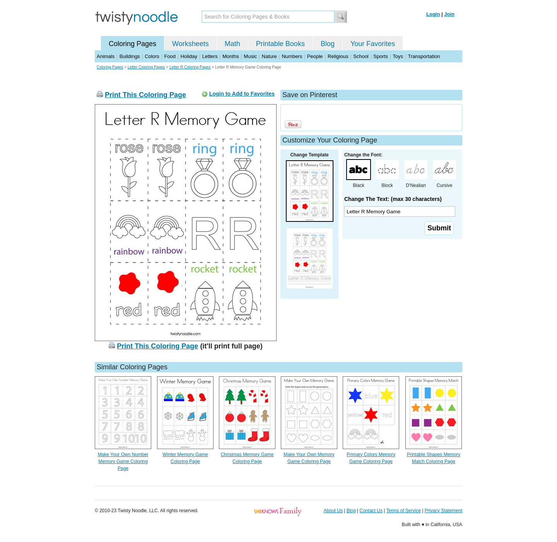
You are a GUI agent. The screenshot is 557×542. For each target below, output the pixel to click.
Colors (152, 56)
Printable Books (280, 44)
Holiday (189, 56)
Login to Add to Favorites (242, 94)
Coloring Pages (132, 44)
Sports (380, 56)
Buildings (130, 56)
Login (433, 14)
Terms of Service (403, 510)
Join (449, 14)
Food (170, 56)
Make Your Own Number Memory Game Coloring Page (123, 461)
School (361, 56)
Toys (398, 56)
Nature (269, 56)
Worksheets (190, 44)
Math (232, 44)
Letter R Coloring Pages (190, 67)
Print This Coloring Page (145, 95)
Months (230, 56)
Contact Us (371, 510)
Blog (328, 44)
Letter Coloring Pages (146, 67)
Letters (210, 56)
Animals (105, 56)
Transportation (424, 56)
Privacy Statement (443, 510)
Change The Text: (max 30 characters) (393, 199)
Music (250, 56)
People (315, 56)
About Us (333, 510)
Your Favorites (372, 44)
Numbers (292, 56)
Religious (338, 56)
